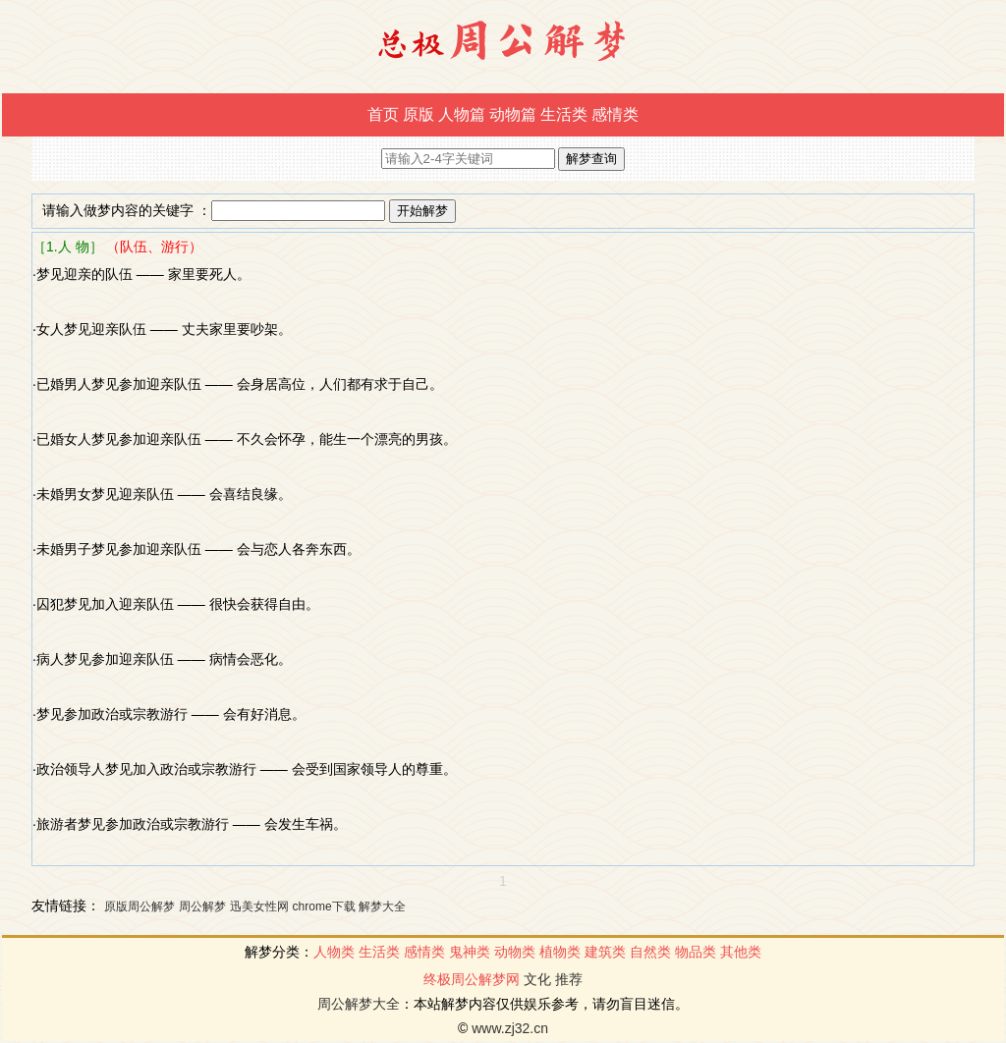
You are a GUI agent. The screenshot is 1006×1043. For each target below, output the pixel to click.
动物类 (514, 952)
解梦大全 (382, 906)
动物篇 (512, 114)
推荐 (569, 979)
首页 (383, 114)
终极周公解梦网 (471, 979)
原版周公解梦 (139, 906)
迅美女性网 (259, 906)
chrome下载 (324, 906)
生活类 (563, 114)
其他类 (740, 952)
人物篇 (461, 114)
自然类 (650, 952)
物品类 (695, 952)
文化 (537, 979)
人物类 (334, 952)
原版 (418, 114)
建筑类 (605, 952)
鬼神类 (469, 952)
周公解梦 (202, 906)
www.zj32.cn (510, 1028)
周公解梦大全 (358, 1004)
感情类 (615, 114)
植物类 (560, 952)
